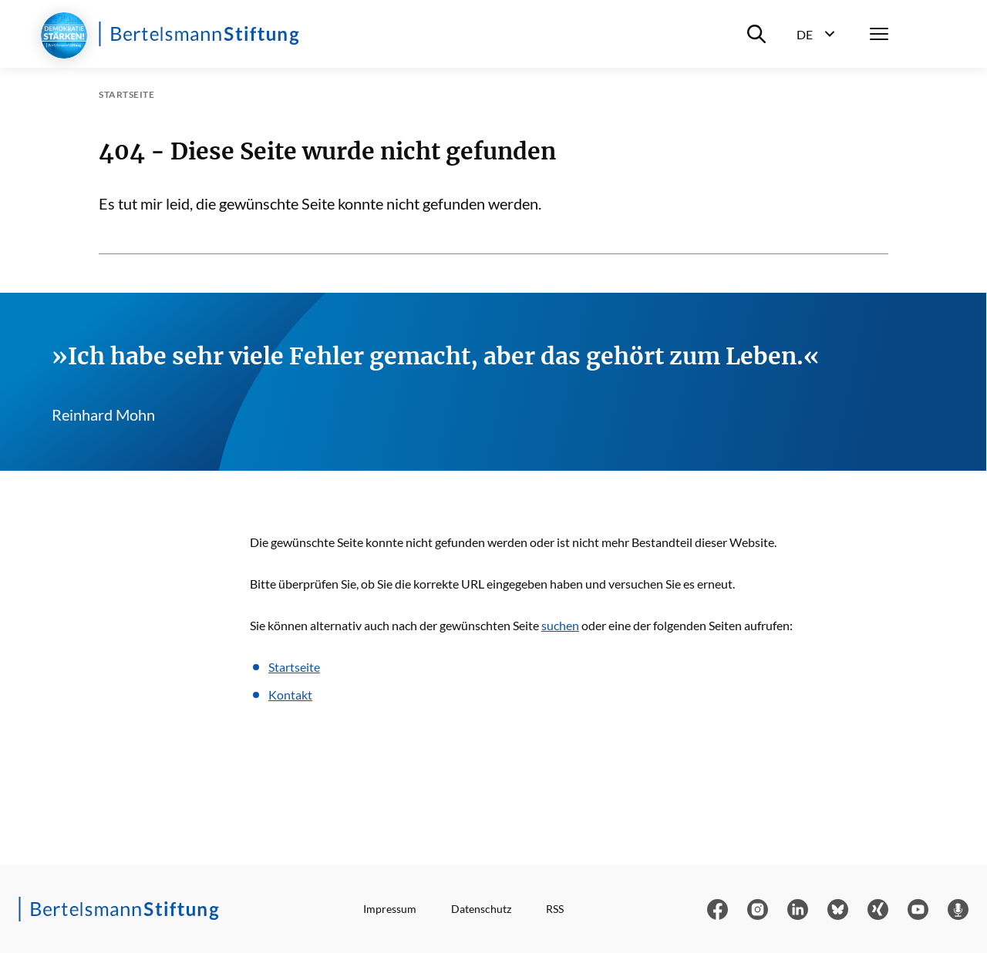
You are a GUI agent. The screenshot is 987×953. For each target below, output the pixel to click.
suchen (560, 625)
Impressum (389, 908)
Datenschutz (481, 908)
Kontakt (290, 694)
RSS (555, 908)
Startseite (294, 666)
